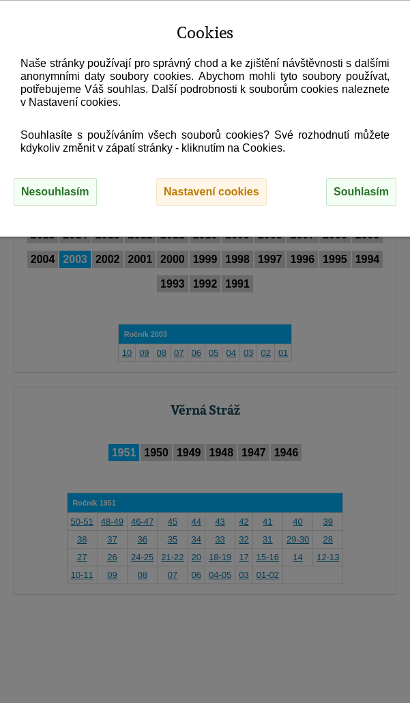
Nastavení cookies (211, 191)
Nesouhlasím (55, 191)
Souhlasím (361, 191)
